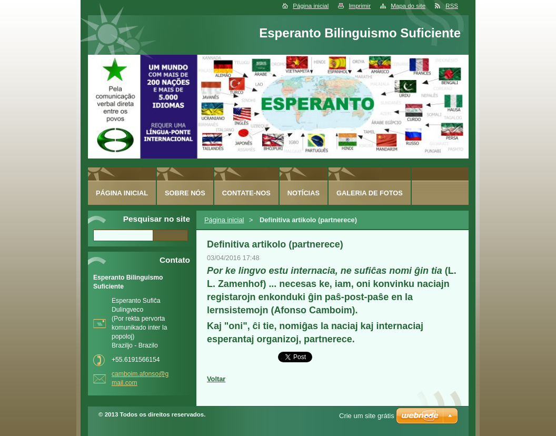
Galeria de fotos (369, 193)
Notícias (303, 193)
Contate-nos (246, 193)
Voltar (216, 379)
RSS (451, 6)
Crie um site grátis (366, 416)
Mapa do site (408, 6)
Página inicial (311, 6)
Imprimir (360, 6)
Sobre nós (185, 193)
